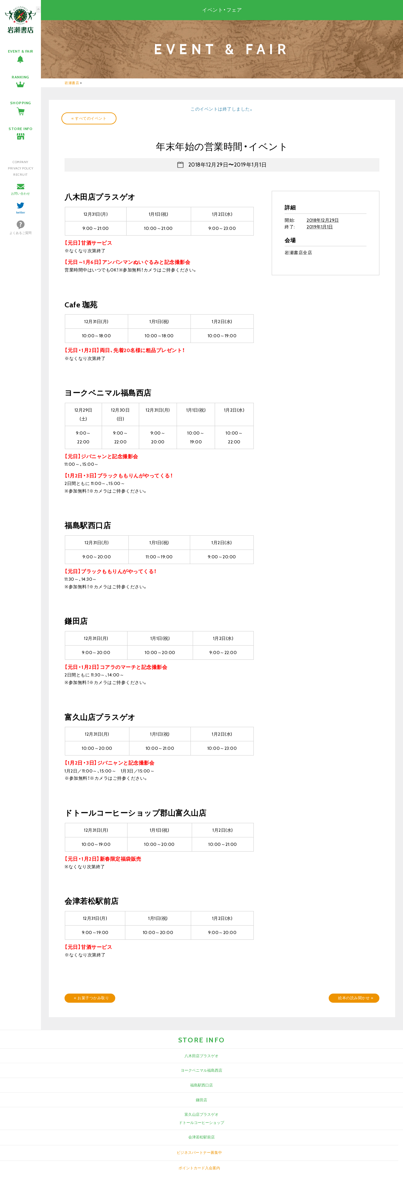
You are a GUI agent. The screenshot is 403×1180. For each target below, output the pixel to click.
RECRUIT (20, 175)
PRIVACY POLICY (20, 168)
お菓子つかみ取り (91, 997)
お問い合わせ (20, 193)
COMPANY (20, 162)
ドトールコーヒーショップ (201, 1122)
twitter (20, 212)
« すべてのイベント (88, 118)
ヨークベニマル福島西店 (201, 1070)
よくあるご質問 (20, 233)
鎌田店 (201, 1099)
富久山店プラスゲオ (201, 1114)
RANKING (20, 77)
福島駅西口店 (201, 1085)
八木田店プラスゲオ (201, 1055)
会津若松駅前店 (201, 1137)
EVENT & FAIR (20, 51)
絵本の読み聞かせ (355, 997)
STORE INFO (20, 128)
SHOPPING (20, 102)
